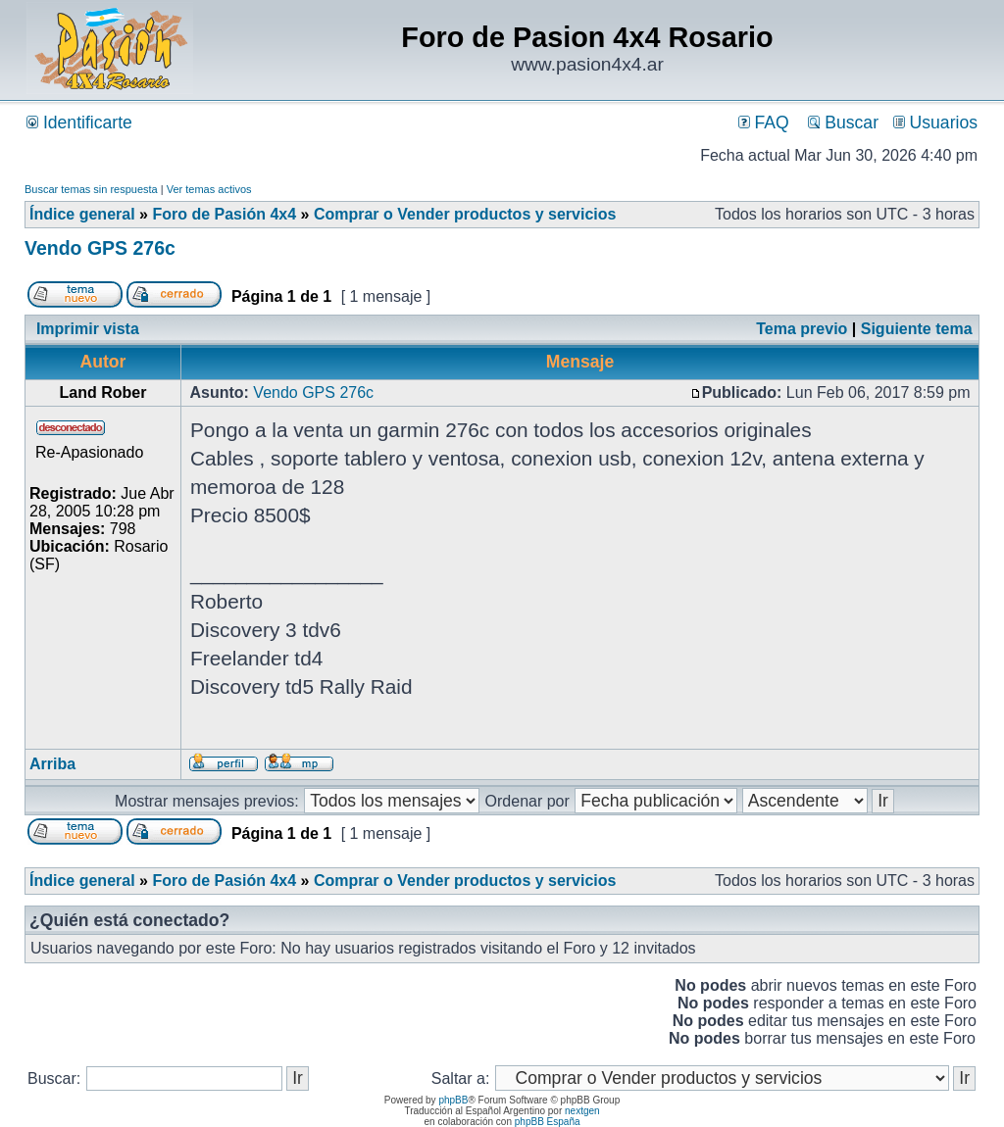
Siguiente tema (917, 328)
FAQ (763, 122)
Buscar (843, 122)
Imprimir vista (87, 328)
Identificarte (79, 122)
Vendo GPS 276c (100, 248)
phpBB (453, 1100)
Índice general (82, 214)
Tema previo (801, 328)
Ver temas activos (209, 189)
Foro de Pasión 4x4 (224, 214)
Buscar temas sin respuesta (91, 189)
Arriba (52, 764)
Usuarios (935, 122)
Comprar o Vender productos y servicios (465, 214)
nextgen (582, 1110)
